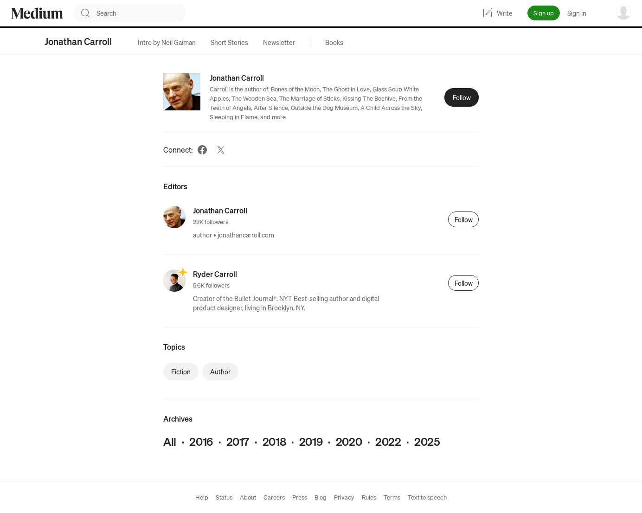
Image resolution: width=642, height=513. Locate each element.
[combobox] (141, 13)
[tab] (167, 42)
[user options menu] (623, 12)
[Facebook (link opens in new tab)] (202, 149)
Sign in (576, 13)
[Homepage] (37, 13)
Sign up (543, 13)
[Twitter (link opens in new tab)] (220, 149)
